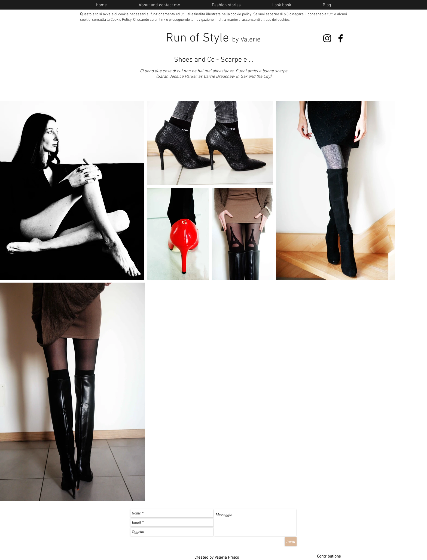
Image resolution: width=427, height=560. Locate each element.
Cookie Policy (121, 19)
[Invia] (291, 541)
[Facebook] (340, 38)
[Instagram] (327, 38)
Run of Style (213, 38)
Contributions (329, 556)
